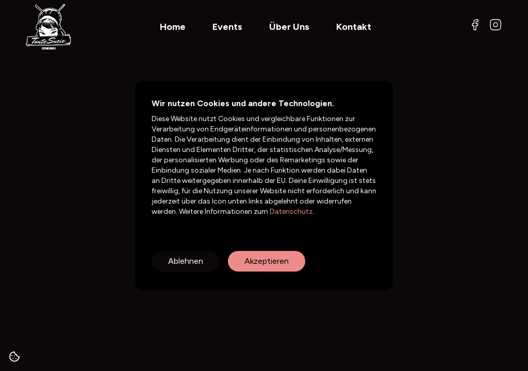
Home (173, 26)
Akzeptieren (266, 261)
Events (227, 26)
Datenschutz (290, 211)
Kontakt (353, 26)
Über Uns (289, 26)
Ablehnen (185, 261)
